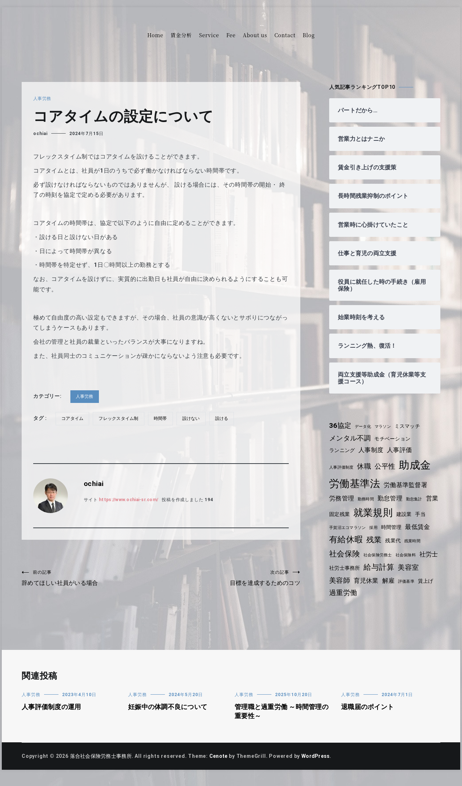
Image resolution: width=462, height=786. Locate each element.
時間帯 (163, 418)
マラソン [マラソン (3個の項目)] (384, 426)
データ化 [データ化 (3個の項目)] (364, 426)
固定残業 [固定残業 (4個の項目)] (356, 514)
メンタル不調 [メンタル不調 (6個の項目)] (350, 438)
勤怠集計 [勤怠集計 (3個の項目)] (416, 499)
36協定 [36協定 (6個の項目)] (340, 425)
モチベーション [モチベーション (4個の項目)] (394, 439)
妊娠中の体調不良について (169, 716)
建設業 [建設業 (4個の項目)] (422, 514)
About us (255, 35)
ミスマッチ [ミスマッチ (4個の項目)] (410, 426)
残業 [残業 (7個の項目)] (404, 539)
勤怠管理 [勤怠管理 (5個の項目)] (392, 498)
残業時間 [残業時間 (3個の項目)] (337, 554)
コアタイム (72, 418)
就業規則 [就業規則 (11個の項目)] (390, 512)
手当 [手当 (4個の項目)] (334, 526)
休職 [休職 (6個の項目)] (365, 466)
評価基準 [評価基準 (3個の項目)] (383, 591)
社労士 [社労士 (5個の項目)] (363, 565)
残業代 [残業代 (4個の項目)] (423, 540)
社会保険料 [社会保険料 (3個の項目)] (339, 566)
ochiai (40, 133)
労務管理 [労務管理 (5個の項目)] (342, 498)
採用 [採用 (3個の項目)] (389, 527)
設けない (195, 418)
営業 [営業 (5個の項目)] (335, 513)
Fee (231, 35)
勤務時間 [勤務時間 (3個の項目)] (366, 499)
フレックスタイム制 (120, 418)
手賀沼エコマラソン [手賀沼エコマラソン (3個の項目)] (362, 527)
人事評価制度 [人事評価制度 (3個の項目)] (342, 467)
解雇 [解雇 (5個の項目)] (364, 590)
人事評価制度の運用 (52, 716)
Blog (309, 35)
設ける (226, 418)
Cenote (221, 765)
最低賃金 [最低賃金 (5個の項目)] (342, 539)
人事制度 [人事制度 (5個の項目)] (372, 449)
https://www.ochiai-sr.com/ (131, 499)
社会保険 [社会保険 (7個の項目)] (365, 553)
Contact (284, 35)
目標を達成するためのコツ (230, 579)
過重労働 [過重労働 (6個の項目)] (343, 602)
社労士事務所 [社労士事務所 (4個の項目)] (393, 566)
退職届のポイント (368, 716)
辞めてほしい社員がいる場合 (91, 579)
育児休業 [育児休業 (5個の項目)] (342, 590)
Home (155, 35)
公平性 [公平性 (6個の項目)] (386, 466)
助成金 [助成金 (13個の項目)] (417, 465)
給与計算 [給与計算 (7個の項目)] (345, 577)
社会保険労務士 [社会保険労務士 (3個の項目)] (400, 554)
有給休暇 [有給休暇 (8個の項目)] (375, 539)
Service (209, 35)
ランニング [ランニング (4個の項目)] (342, 450)
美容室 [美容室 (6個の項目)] (374, 578)
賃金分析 (181, 35)
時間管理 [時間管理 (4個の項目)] (408, 526)
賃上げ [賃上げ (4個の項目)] (403, 590)
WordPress (320, 765)
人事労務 (42, 98)
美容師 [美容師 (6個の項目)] (399, 578)
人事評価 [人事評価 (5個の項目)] (401, 449)
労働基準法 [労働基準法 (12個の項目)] (355, 484)
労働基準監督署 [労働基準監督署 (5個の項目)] (407, 484)
